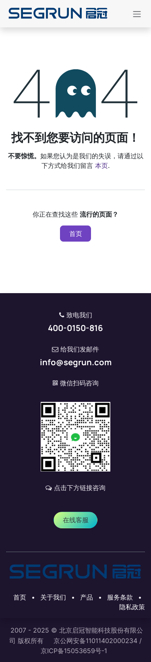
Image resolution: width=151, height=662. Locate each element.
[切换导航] (137, 13)
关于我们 (53, 597)
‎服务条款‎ (120, 597)
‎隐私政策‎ (132, 607)
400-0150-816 (75, 327)
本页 (101, 165)
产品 (86, 597)
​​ (76, 520)
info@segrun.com (76, 362)
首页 (75, 234)
